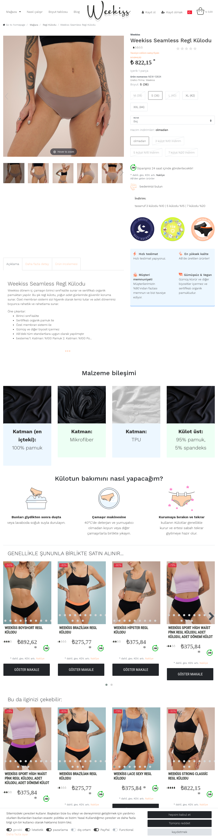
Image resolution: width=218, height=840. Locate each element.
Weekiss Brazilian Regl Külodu (78, 630)
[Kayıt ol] (148, 12)
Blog (77, 11)
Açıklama (12, 264)
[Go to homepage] (14, 24)
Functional (126, 829)
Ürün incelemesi (66, 264)
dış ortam (84, 829)
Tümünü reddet (179, 823)
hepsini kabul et (180, 814)
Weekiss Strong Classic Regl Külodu (188, 776)
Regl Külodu (49, 24)
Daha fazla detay (37, 264)
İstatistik (37, 829)
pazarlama (60, 829)
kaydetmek (179, 832)
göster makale (26, 669)
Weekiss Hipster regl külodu (131, 630)
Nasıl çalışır (35, 11)
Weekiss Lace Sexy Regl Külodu (133, 776)
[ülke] (189, 11)
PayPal (105, 829)
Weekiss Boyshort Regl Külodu (24, 630)
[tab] (12, 264)
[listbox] (77, 592)
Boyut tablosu (58, 11)
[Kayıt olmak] (172, 12)
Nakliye (160, 175)
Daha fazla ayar (17, 834)
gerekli (17, 829)
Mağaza (12, 11)
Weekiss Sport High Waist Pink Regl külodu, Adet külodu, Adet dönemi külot (190, 632)
